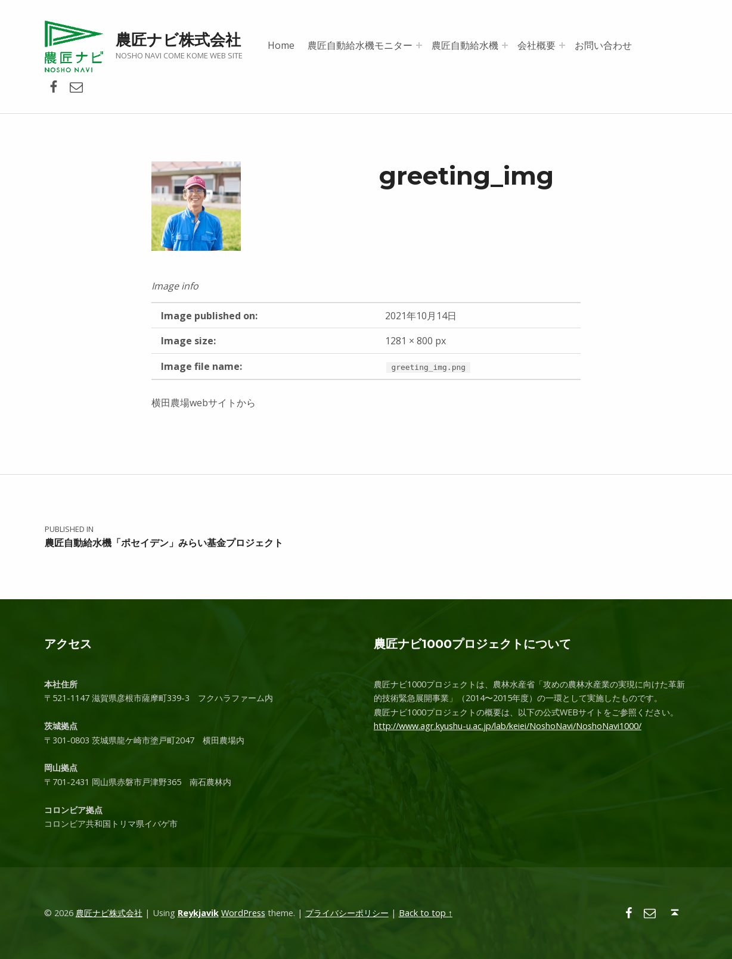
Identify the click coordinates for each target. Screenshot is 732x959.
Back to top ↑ (425, 912)
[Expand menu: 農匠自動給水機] (505, 45)
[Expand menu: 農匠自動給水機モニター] (419, 45)
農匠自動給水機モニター (360, 45)
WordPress (243, 912)
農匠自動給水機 (465, 45)
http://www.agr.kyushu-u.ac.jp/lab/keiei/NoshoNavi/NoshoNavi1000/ (507, 725)
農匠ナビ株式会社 (178, 39)
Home (281, 45)
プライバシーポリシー (347, 912)
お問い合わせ (603, 45)
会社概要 (536, 45)
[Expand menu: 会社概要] (562, 45)
